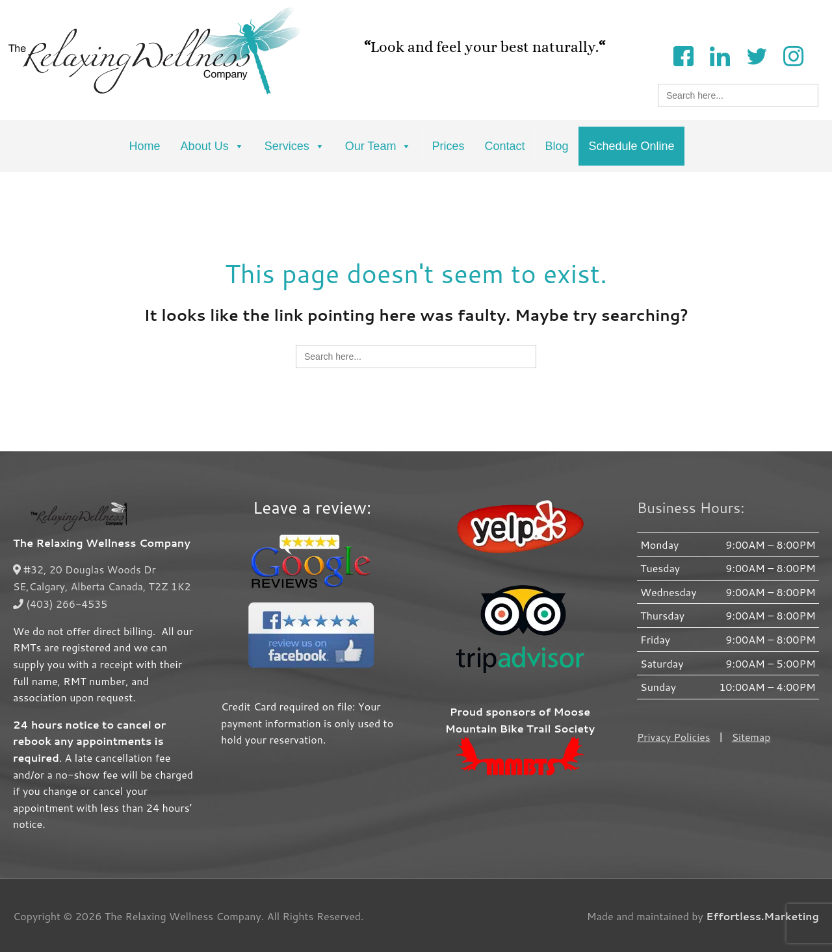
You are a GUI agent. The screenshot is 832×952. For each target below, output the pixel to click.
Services (295, 146)
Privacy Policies (674, 736)
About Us (212, 146)
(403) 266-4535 (61, 602)
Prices (448, 146)
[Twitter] (756, 55)
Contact (504, 146)
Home (145, 146)
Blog (556, 146)
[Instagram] (793, 55)
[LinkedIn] (719, 55)
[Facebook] (683, 55)
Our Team (378, 146)
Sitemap (752, 736)
